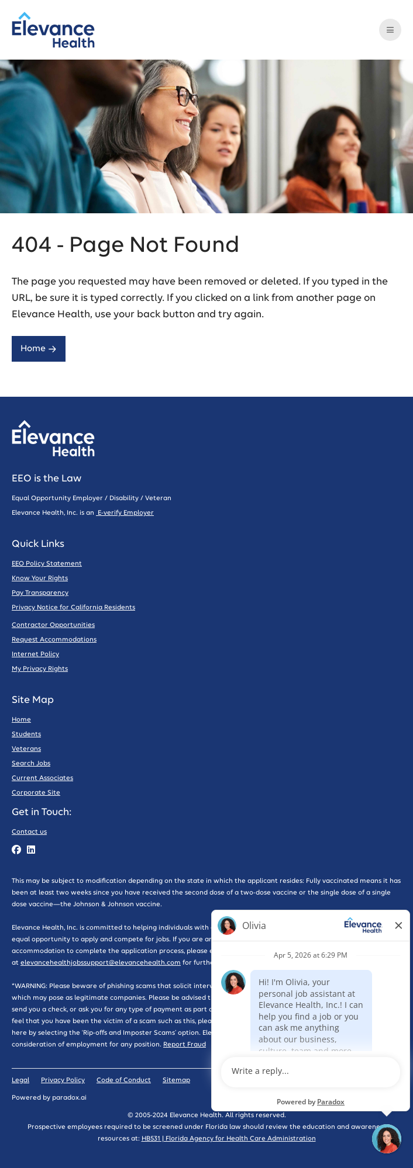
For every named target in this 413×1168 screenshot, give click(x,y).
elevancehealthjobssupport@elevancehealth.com (100, 962)
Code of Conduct (124, 1080)
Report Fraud (184, 1044)
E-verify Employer (125, 513)
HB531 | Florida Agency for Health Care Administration (229, 1138)
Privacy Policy (63, 1080)
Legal (20, 1080)
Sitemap (176, 1080)
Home (38, 348)
